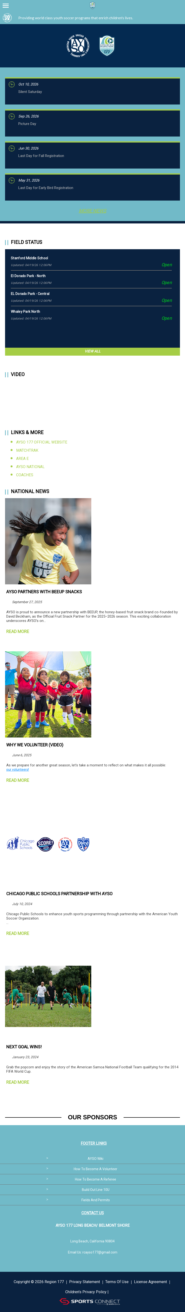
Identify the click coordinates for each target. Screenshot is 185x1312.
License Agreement (150, 1281)
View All (92, 351)
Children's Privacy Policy (85, 1292)
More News (92, 211)
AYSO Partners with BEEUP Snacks (44, 591)
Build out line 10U (95, 1190)
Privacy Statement (84, 1281)
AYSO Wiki (95, 1159)
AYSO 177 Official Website (41, 442)
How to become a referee (95, 1179)
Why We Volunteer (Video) (34, 744)
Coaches (24, 475)
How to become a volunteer (95, 1169)
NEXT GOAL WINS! (24, 1046)
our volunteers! (17, 769)
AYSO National (30, 466)
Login (115, 1292)
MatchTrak (27, 450)
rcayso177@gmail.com (99, 1252)
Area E (22, 458)
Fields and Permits (95, 1200)
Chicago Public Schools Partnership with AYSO (59, 893)
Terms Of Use (117, 1281)
